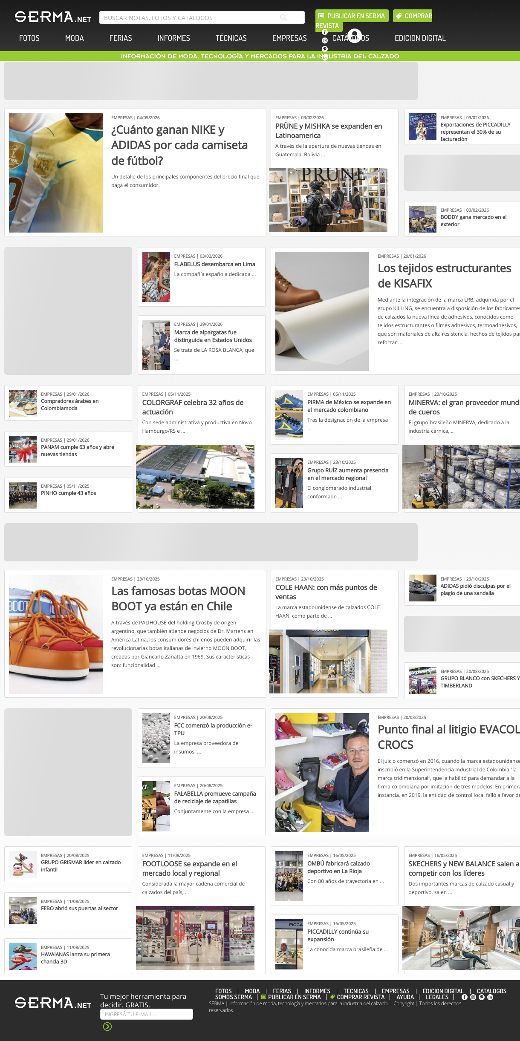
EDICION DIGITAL (420, 38)
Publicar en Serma (356, 16)
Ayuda (405, 997)
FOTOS (29, 38)
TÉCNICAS (231, 38)
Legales (437, 997)
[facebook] (325, 32)
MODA (74, 38)
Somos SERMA (233, 997)
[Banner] (211, 81)
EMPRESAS (289, 38)
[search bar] (202, 17)
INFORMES (174, 38)
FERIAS (121, 38)
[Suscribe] (146, 1014)
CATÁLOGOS (350, 38)
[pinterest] (325, 49)
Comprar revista (361, 997)
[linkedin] (325, 57)
